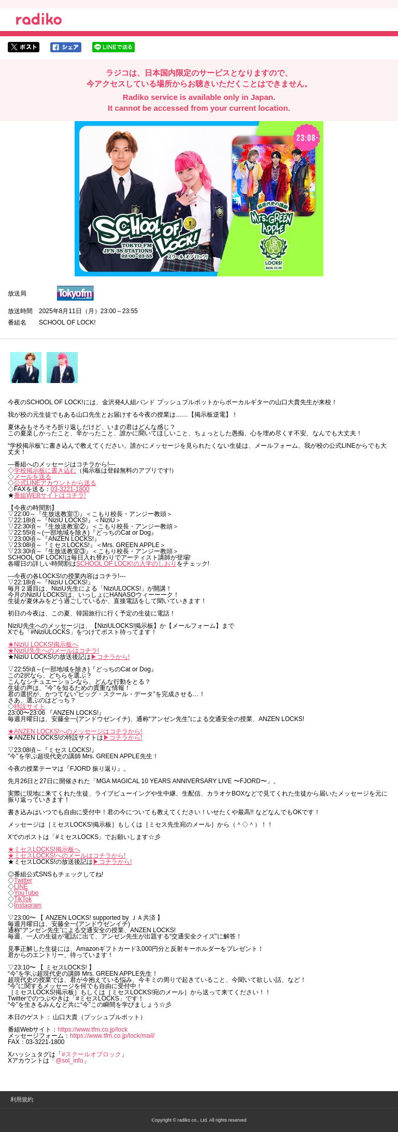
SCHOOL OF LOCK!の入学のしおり (126, 563)
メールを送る (32, 476)
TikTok (23, 899)
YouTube (26, 892)
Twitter (23, 880)
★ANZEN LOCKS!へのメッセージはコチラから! (75, 731)
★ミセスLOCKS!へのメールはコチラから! (66, 855)
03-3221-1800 (70, 489)
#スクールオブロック (91, 1054)
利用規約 (21, 1099)
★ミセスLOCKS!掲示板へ (44, 849)
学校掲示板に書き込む (45, 470)
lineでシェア (113, 47)
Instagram (27, 905)
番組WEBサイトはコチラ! (50, 495)
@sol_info (69, 1060)
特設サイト (29, 706)
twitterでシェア (23, 47)
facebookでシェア (65, 47)
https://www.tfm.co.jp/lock (92, 1029)
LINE (21, 886)
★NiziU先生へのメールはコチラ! (53, 650)
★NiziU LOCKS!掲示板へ (43, 644)
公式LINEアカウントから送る (55, 483)
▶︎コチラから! (110, 656)
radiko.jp (39, 20)
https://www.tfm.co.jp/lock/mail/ (112, 1035)
